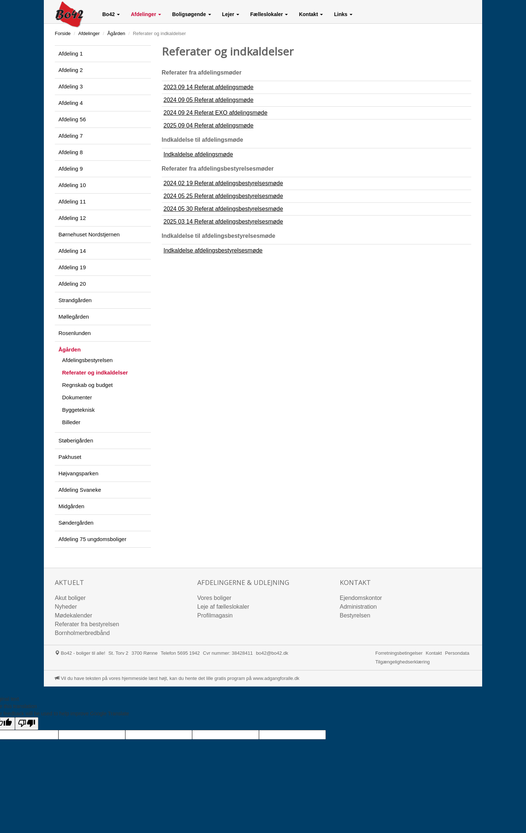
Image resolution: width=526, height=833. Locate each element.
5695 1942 (188, 653)
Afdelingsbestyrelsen (87, 360)
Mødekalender (73, 615)
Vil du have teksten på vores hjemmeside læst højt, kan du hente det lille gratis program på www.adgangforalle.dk (177, 678)
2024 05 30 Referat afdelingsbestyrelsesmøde (223, 209)
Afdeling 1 (70, 53)
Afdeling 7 (70, 136)
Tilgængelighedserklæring (403, 662)
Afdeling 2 (70, 70)
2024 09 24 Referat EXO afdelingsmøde (216, 113)
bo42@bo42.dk (272, 653)
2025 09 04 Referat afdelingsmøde (209, 125)
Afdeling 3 (70, 86)
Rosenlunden (74, 333)
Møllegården (73, 316)
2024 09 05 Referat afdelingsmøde (209, 100)
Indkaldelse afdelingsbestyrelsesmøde (213, 250)
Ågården (116, 33)
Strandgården (75, 300)
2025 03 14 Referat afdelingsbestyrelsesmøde (223, 221)
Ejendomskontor (361, 598)
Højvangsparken (78, 473)
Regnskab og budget (87, 385)
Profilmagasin (215, 615)
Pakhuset (69, 457)
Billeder (71, 422)
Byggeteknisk (78, 410)
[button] (111, 14)
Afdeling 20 (72, 284)
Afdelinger (89, 33)
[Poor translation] (26, 723)
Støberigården (75, 440)
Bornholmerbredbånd (82, 633)
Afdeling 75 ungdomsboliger (92, 539)
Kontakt (434, 653)
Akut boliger (70, 598)
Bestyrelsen (355, 615)
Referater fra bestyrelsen (87, 624)
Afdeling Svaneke (79, 490)
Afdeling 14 (72, 251)
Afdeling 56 (72, 119)
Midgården (71, 506)
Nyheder (66, 607)
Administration (358, 607)
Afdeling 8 (70, 152)
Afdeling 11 (72, 201)
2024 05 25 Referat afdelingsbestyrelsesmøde (223, 196)
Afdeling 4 (70, 103)
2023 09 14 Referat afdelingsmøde (209, 87)
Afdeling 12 (72, 218)
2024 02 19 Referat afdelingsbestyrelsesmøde (223, 183)
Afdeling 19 (72, 267)
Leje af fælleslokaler (223, 607)
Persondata (457, 653)
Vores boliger (214, 598)
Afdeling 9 (70, 169)
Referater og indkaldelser (95, 372)
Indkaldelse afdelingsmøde (198, 154)
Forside (62, 33)
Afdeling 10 (72, 185)
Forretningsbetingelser (399, 653)
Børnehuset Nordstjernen (89, 234)
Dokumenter (77, 397)
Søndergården (76, 523)
